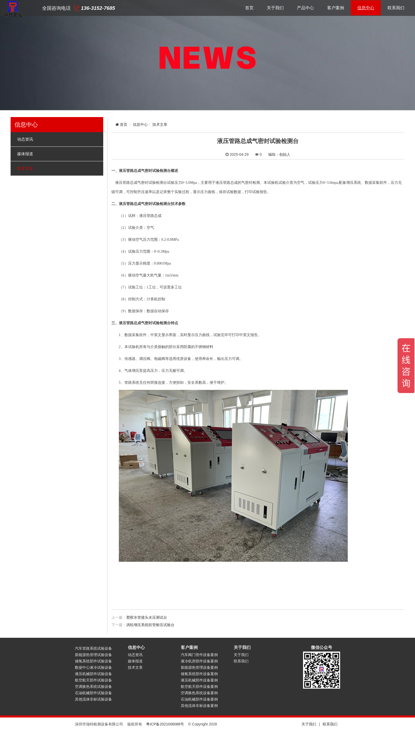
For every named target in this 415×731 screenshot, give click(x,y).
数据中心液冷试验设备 (93, 667)
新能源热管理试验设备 (93, 655)
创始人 (284, 154)
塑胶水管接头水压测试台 (146, 617)
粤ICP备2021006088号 (165, 724)
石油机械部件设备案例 (199, 699)
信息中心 (365, 8)
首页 (249, 8)
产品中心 (305, 8)
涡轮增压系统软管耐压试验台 (150, 625)
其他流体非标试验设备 (93, 699)
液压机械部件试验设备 (93, 674)
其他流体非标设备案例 (199, 705)
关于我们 (275, 8)
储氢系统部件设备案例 (199, 674)
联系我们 (395, 8)
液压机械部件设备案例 (199, 680)
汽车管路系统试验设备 (93, 648)
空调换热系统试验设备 (93, 686)
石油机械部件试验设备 (93, 693)
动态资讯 (25, 139)
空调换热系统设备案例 (199, 693)
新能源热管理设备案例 (199, 667)
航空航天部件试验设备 (93, 680)
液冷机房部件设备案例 (199, 661)
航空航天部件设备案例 (199, 686)
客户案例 (335, 8)
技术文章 (25, 168)
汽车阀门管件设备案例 (199, 655)
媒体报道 (25, 154)
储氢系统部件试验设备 (93, 661)
